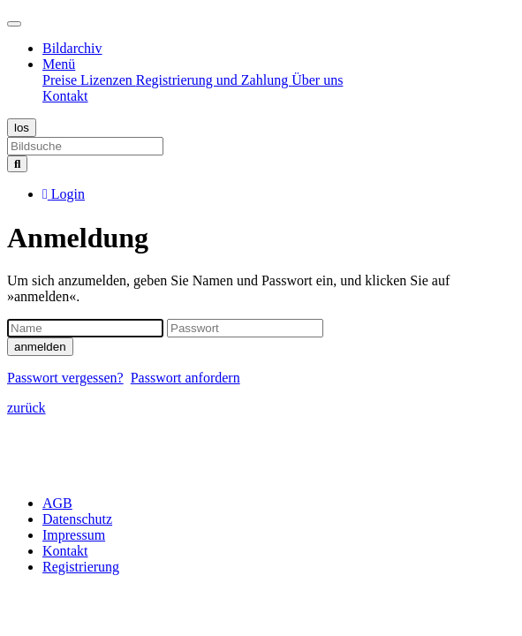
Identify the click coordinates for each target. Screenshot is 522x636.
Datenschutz (77, 518)
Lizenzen (108, 79)
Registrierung (80, 566)
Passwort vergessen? (65, 377)
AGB (57, 503)
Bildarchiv (72, 48)
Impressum (73, 534)
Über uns (317, 79)
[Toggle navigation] (14, 23)
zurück (26, 407)
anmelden (40, 346)
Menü (58, 64)
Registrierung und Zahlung (213, 79)
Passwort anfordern (185, 377)
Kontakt (65, 95)
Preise (61, 79)
